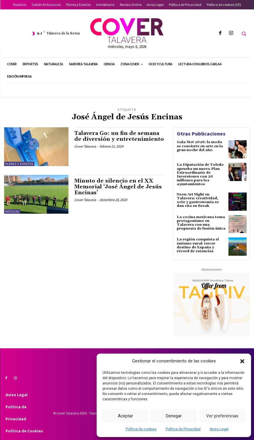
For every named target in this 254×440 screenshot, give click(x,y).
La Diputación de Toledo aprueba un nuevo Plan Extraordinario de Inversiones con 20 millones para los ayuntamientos (200, 174)
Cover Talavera (85, 146)
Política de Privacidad (183, 429)
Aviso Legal (219, 429)
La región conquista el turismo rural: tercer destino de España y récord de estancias (198, 245)
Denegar (174, 416)
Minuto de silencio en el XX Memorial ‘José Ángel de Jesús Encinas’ (118, 187)
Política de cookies (141, 429)
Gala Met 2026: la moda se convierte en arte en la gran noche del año (200, 146)
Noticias (12, 211)
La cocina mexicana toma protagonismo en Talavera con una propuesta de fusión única (201, 223)
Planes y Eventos (19, 164)
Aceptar (125, 416)
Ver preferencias (222, 416)
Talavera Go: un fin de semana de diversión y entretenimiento (119, 136)
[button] (242, 361)
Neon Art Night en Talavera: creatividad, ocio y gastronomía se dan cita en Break (198, 200)
